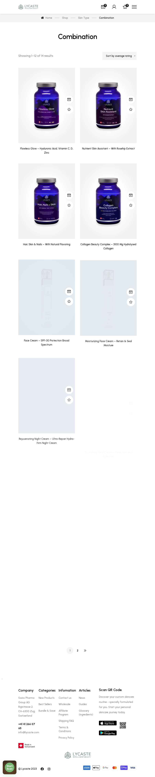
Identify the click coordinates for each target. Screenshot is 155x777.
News (82, 697)
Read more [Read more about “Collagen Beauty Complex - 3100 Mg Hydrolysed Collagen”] (131, 211)
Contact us (65, 697)
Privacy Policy (66, 737)
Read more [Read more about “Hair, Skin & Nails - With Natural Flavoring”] (69, 206)
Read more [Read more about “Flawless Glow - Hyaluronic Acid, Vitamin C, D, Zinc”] (69, 99)
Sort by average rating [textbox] (119, 55)
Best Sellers (45, 704)
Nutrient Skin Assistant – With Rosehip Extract (108, 149)
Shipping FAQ (66, 720)
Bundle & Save (47, 710)
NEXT (85, 650)
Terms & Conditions (65, 729)
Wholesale (64, 704)
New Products (47, 697)
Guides (83, 704)
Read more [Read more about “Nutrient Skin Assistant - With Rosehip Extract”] (131, 100)
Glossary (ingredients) (86, 712)
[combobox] (119, 56)
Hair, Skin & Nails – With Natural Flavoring (46, 255)
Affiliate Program (63, 712)
